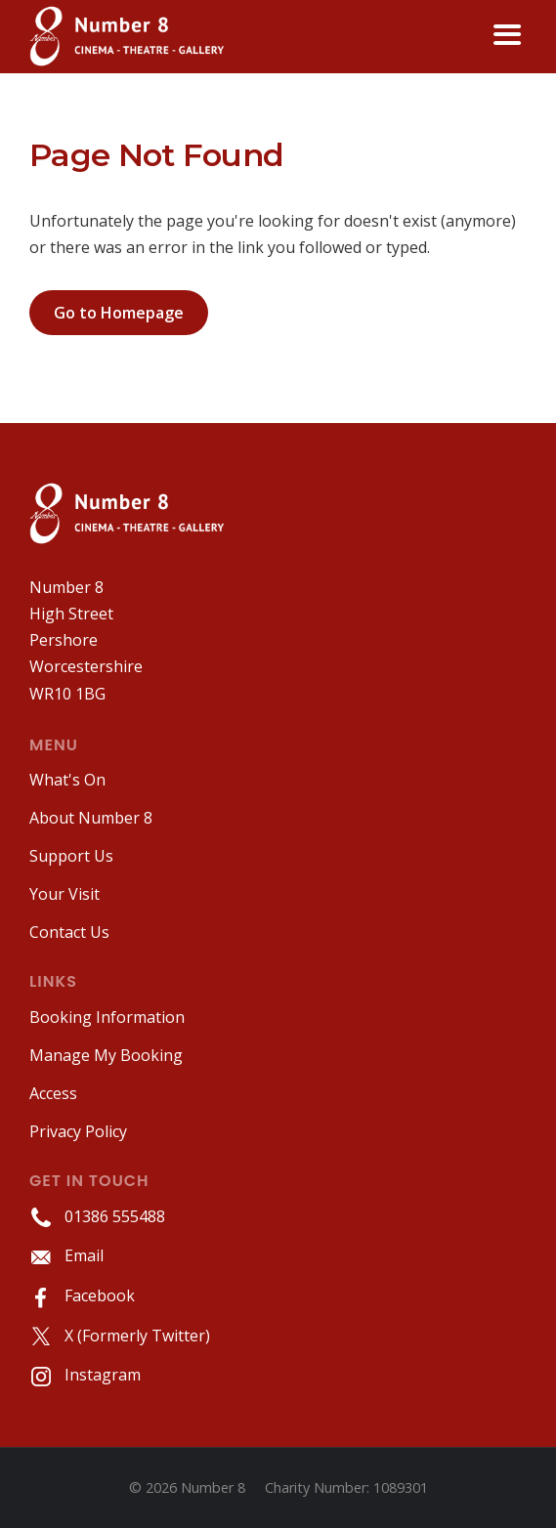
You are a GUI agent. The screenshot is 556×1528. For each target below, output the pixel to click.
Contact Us (69, 932)
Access (53, 1093)
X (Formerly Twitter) (119, 1335)
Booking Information (107, 1017)
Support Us (71, 856)
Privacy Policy (78, 1131)
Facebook (82, 1295)
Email (66, 1255)
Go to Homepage (119, 312)
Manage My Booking (106, 1055)
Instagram (85, 1374)
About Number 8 (90, 817)
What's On (67, 779)
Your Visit (64, 894)
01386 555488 (97, 1216)
